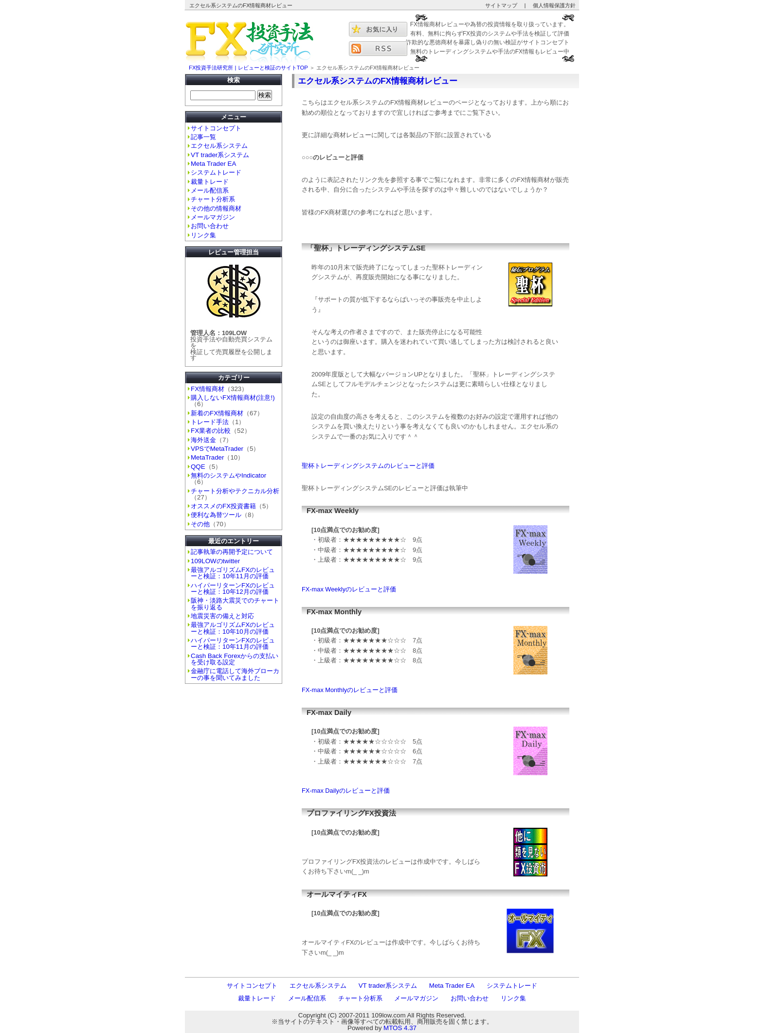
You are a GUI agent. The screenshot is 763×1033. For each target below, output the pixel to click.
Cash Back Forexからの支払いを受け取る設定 (234, 659)
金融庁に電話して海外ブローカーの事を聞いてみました (235, 674)
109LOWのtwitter (215, 561)
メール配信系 (210, 190)
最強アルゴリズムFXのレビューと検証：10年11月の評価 (233, 573)
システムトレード (216, 172)
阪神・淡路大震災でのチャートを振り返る (235, 603)
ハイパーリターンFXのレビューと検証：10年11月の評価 (233, 643)
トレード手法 (210, 422)
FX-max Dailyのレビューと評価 (346, 790)
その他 (200, 524)
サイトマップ (501, 5)
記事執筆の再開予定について (232, 551)
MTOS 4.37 (400, 1028)
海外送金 (203, 440)
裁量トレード (210, 181)
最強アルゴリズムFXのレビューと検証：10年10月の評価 (233, 628)
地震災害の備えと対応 (222, 616)
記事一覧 (203, 137)
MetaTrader (207, 457)
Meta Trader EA (213, 163)
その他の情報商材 (216, 208)
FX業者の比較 (211, 430)
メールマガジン (213, 217)
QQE (198, 466)
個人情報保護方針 (554, 5)
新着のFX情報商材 (217, 413)
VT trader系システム (220, 155)
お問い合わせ (210, 226)
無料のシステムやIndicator (228, 475)
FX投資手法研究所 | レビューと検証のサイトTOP (248, 68)
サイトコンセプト (216, 128)
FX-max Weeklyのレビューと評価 (349, 589)
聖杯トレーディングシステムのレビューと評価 (368, 465)
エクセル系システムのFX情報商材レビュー (377, 81)
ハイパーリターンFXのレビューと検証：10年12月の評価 (233, 588)
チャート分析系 (213, 199)
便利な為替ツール (216, 514)
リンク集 (203, 235)
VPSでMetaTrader (217, 448)
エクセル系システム (219, 145)
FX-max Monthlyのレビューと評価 (350, 690)
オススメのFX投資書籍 (223, 506)
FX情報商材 (207, 388)
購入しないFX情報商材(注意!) (233, 397)
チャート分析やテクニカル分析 (235, 491)
